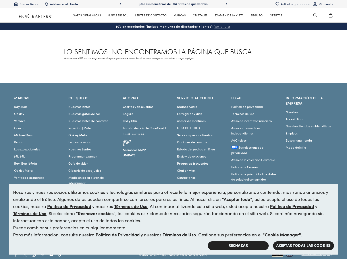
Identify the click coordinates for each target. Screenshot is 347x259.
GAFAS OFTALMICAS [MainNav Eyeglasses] (87, 15)
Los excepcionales (27, 149)
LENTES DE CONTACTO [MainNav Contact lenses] (150, 15)
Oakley (19, 113)
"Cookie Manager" (282, 234)
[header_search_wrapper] (315, 15)
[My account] (323, 4)
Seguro (128, 113)
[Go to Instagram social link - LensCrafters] (34, 255)
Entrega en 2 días (189, 113)
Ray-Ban (20, 106)
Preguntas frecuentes (192, 163)
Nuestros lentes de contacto (88, 121)
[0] (330, 15)
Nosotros (292, 112)
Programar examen (82, 156)
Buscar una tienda (299, 140)
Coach (18, 128)
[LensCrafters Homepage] (33, 16)
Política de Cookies (244, 167)
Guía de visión (78, 163)
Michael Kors (23, 135)
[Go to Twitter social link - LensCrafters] (25, 255)
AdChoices (239, 140)
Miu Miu (20, 156)
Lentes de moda (79, 142)
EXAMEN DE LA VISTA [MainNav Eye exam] (229, 15)
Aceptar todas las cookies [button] (303, 245)
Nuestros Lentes (79, 149)
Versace (20, 121)
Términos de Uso (131, 206)
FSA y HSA (130, 121)
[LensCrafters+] (137, 135)
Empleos (292, 133)
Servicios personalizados (194, 135)
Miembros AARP (134, 150)
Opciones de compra (192, 142)
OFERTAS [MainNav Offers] (276, 15)
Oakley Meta (23, 170)
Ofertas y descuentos (138, 106)
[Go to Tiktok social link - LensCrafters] (60, 255)
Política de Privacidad (69, 206)
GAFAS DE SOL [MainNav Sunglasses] (118, 15)
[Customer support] (61, 4)
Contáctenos (186, 177)
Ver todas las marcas (29, 177)
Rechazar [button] (238, 245)
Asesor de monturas (191, 121)
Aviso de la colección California (253, 160)
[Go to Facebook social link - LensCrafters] (16, 255)
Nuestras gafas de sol (83, 113)
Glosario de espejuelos (84, 170)
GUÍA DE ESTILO (188, 128)
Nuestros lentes (79, 106)
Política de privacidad (247, 106)
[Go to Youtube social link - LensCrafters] (51, 255)
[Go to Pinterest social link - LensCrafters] (42, 255)
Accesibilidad (295, 119)
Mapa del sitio (296, 147)
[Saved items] (293, 4)
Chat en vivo (186, 170)
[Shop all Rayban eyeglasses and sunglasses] (279, 254)
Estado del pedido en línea (196, 149)
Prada (18, 142)
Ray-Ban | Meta (25, 163)
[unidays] (129, 154)
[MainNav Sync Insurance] (257, 15)
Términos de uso (242, 113)
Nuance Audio (187, 106)
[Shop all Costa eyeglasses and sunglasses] (294, 254)
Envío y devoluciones (191, 156)
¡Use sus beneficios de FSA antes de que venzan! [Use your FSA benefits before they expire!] (173, 4)
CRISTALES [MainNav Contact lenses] (200, 15)
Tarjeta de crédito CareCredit (144, 128)
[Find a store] (26, 4)
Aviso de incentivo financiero (251, 121)
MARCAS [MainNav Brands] (180, 15)
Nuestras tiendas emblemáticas (308, 126)
